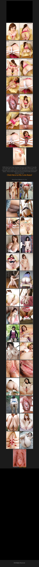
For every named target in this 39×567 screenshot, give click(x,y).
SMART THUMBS (22, 467)
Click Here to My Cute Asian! (19, 175)
